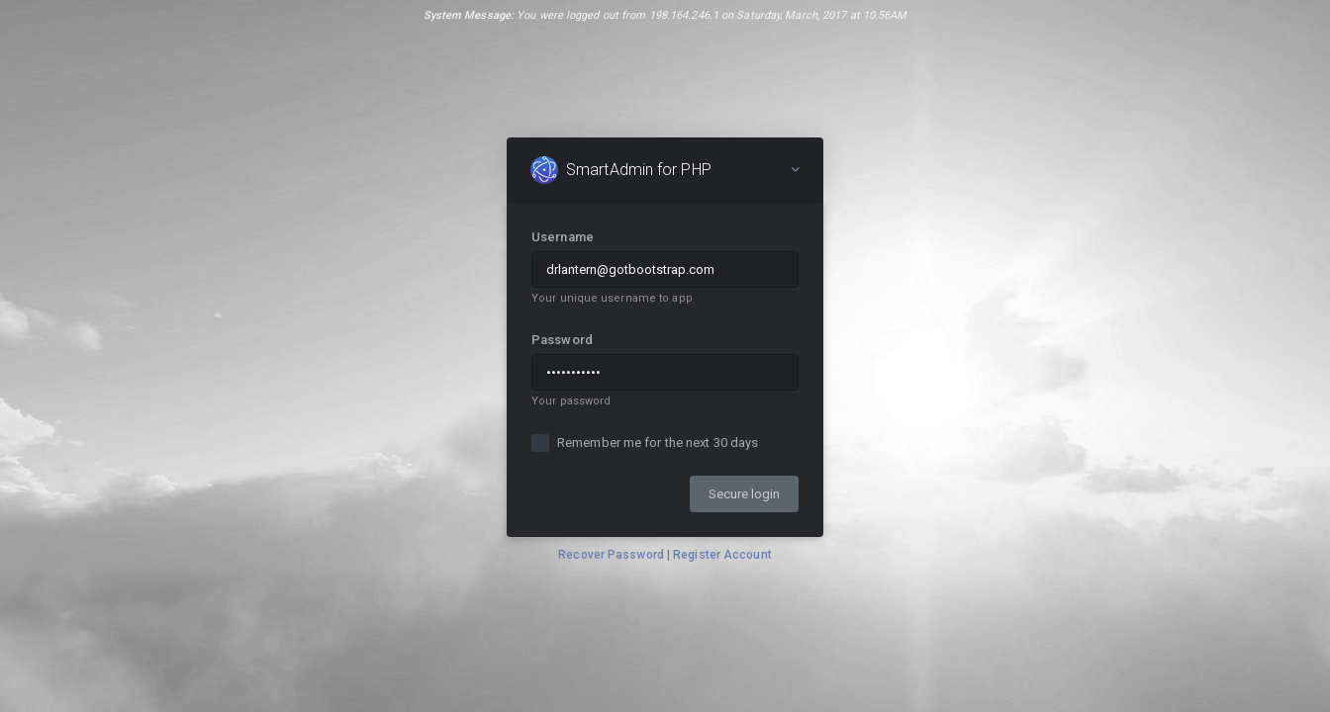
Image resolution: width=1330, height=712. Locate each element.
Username (562, 236)
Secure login (744, 494)
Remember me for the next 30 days (657, 442)
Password (562, 339)
